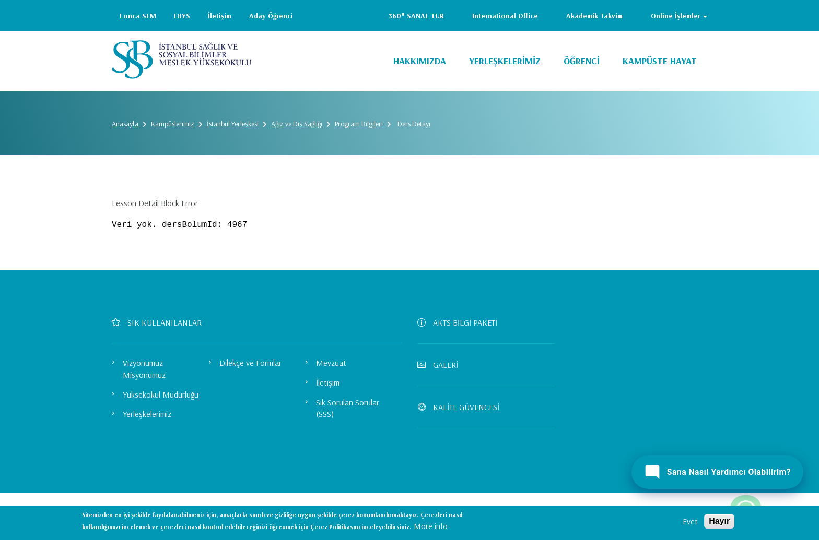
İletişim (219, 15)
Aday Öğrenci (271, 15)
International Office (505, 15)
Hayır (719, 521)
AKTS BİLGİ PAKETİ (461, 322)
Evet (690, 521)
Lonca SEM (138, 15)
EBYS (182, 15)
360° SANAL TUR (416, 15)
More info (431, 526)
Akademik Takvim (594, 15)
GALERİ (442, 364)
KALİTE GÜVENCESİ (462, 407)
